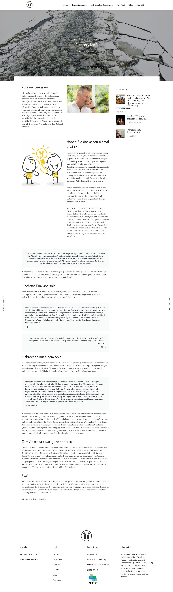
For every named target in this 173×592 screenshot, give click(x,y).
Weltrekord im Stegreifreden (134, 131)
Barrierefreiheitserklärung (98, 565)
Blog (131, 5)
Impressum (92, 554)
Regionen (57, 580)
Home (65, 5)
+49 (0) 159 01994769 (29, 559)
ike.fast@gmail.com (28, 554)
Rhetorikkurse (78, 5)
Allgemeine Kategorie (86, 40)
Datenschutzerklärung (96, 559)
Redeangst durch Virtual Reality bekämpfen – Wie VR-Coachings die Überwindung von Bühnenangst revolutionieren (133, 101)
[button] (24, 165)
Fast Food (121, 5)
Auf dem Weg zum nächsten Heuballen (136, 117)
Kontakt (140, 5)
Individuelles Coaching (101, 5)
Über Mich (57, 559)
